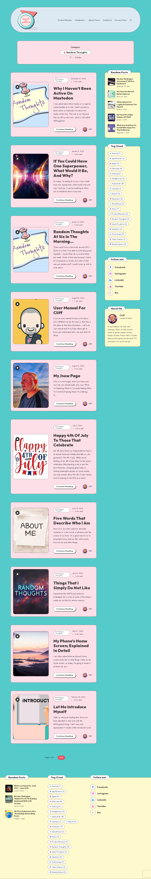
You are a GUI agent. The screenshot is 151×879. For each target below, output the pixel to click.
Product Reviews (65, 20)
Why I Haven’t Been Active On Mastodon (72, 93)
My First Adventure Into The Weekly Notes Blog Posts (25, 813)
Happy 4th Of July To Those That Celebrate (70, 440)
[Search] (131, 19)
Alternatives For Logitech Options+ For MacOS (127, 104)
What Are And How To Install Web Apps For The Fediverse (126, 127)
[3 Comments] (17, 159)
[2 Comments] (17, 439)
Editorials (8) (116, 169)
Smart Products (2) (118, 224)
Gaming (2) (115, 174)
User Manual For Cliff (69, 310)
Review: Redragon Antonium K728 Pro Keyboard (125, 81)
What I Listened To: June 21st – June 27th (25, 787)
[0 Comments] (17, 87)
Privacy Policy (120, 20)
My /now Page (66, 375)
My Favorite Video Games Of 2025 (125, 116)
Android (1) (115, 153)
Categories (79, 20)
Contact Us (107, 20)
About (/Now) (94, 20)
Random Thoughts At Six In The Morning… (71, 236)
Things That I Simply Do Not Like (71, 585)
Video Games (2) (117, 239)
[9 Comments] (17, 232)
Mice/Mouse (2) (117, 204)
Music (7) (114, 209)
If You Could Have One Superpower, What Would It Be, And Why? (70, 168)
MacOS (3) (115, 194)
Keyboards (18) (117, 184)
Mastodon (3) (116, 199)
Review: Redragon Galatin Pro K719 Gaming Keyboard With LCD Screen (25, 800)
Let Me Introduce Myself (69, 709)
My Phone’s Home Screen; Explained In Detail (71, 645)
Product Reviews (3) (119, 214)
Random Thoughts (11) (119, 219)
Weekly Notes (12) (118, 244)
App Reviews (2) (117, 158)
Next (61, 758)
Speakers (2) (116, 229)
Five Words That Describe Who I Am (71, 521)
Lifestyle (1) (115, 189)
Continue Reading (64, 129)
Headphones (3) (117, 179)
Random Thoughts (59, 80)
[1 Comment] (17, 368)
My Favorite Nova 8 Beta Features (125, 92)
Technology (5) (117, 234)
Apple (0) (114, 163)
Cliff (122, 315)
